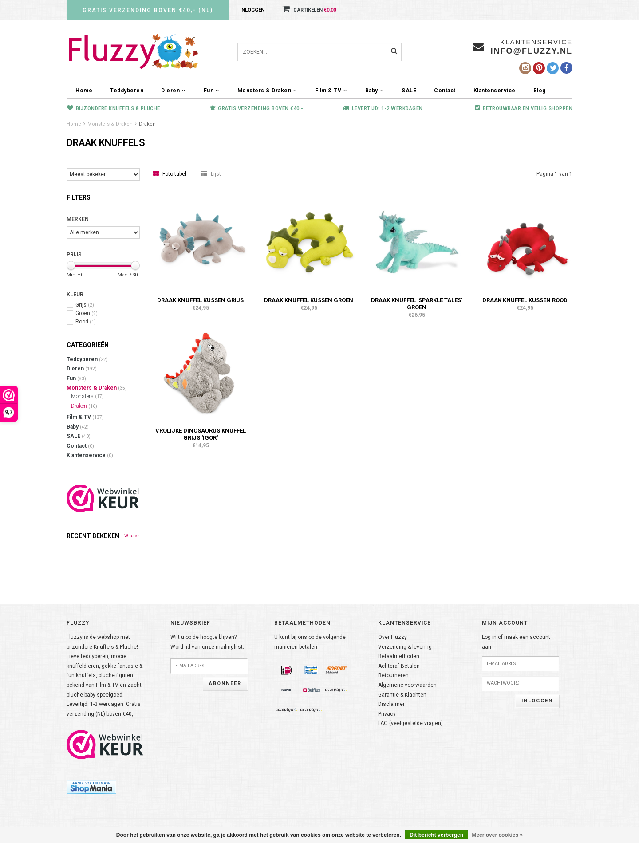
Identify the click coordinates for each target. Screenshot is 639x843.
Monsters (87, 396)
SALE (409, 90)
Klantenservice (494, 90)
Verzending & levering (405, 647)
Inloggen (252, 10)
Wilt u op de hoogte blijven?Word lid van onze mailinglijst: (207, 642)
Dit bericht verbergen (436, 835)
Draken (147, 124)
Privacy (387, 714)
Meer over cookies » (497, 835)
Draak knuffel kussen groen (308, 300)
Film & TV (331, 90)
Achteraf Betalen (399, 666)
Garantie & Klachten (402, 695)
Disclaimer (391, 704)
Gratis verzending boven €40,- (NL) (148, 10)
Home (83, 90)
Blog (539, 90)
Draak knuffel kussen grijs (200, 300)
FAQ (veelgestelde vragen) (410, 723)
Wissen (132, 535)
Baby (374, 90)
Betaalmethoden (398, 656)
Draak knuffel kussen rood (525, 300)
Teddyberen (126, 90)
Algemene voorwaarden (407, 685)
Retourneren (393, 675)
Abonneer (225, 683)
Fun (212, 90)
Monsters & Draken (267, 90)
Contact (445, 90)
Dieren (173, 90)
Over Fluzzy (392, 637)
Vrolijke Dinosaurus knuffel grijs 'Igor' (200, 434)
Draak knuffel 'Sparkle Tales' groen (416, 304)
